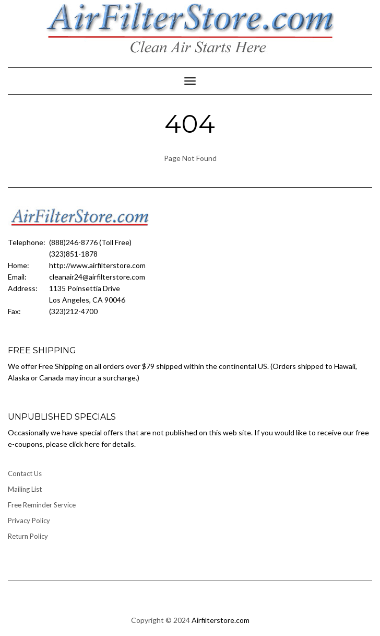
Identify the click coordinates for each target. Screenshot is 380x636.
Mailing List (25, 489)
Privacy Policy (29, 520)
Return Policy (28, 536)
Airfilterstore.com (221, 620)
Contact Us (25, 473)
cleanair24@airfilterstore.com (97, 276)
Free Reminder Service (42, 505)
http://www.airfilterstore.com (97, 265)
